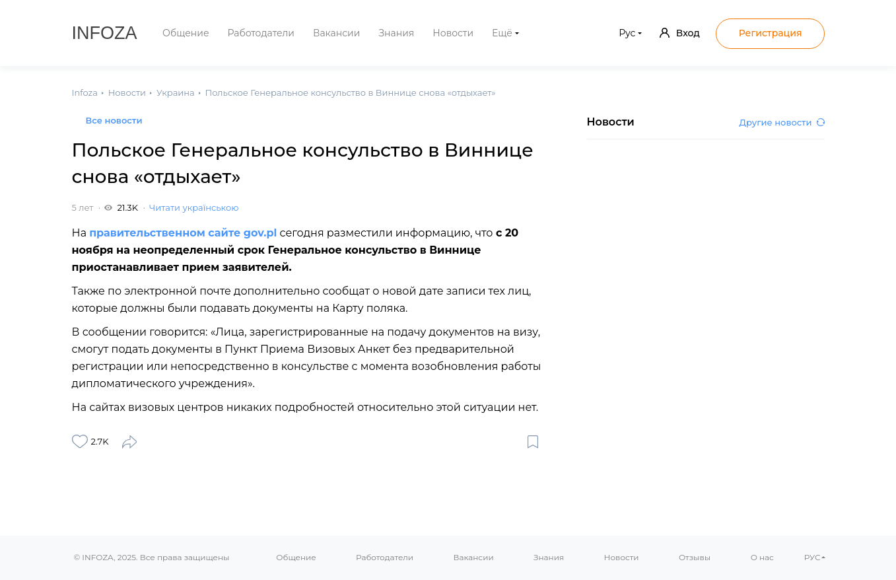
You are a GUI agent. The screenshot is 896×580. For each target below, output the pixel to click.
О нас (762, 557)
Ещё (502, 33)
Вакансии (336, 33)
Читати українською (193, 207)
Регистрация (770, 33)
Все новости (114, 120)
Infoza (104, 33)
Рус (627, 33)
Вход (680, 33)
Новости (452, 33)
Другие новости (782, 122)
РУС (812, 557)
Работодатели (261, 33)
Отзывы (694, 557)
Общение (185, 33)
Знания (396, 33)
